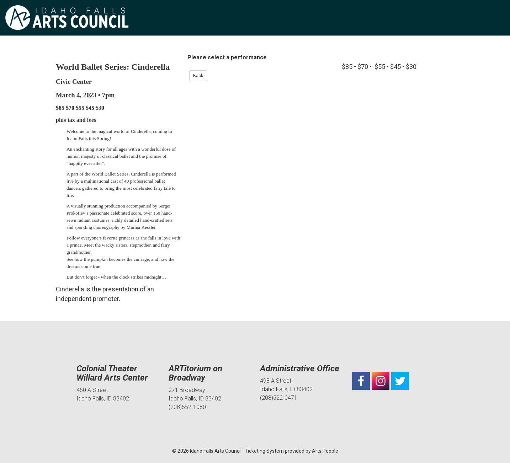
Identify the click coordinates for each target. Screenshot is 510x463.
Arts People (325, 451)
